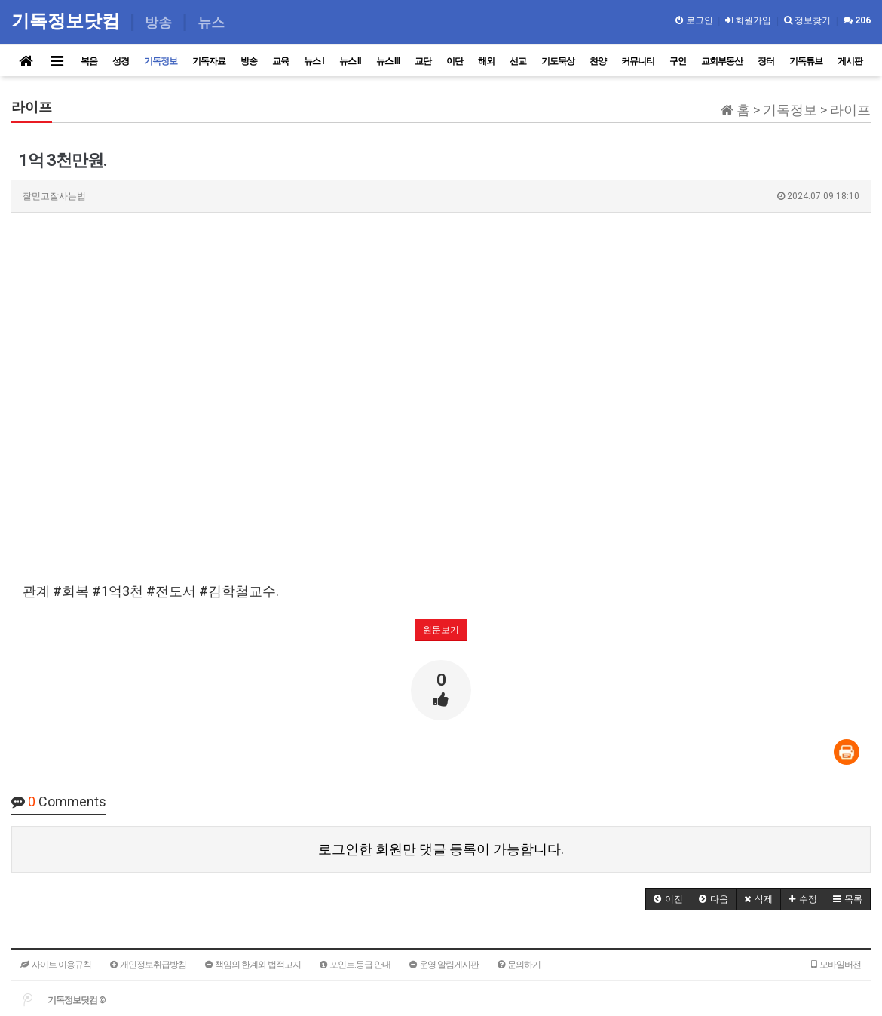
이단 (454, 61)
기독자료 (208, 61)
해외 (486, 61)
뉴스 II (350, 61)
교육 (280, 61)
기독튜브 (805, 61)
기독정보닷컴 (68, 21)
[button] (668, 899)
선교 (518, 61)
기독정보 (160, 61)
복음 (89, 61)
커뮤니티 (637, 61)
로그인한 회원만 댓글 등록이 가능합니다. (441, 849)
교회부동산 (722, 61)
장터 (766, 61)
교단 (423, 61)
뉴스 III (388, 61)
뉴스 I (314, 61)
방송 (248, 61)
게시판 (850, 61)
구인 (677, 61)
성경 (120, 61)
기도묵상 (557, 61)
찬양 (598, 61)
